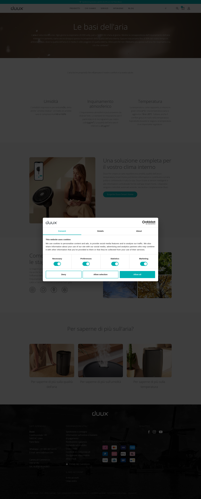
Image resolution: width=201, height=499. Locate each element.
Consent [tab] (62, 231)
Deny (63, 274)
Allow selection (100, 274)
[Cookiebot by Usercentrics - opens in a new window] (144, 223)
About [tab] (139, 231)
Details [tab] (100, 231)
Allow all (137, 274)
